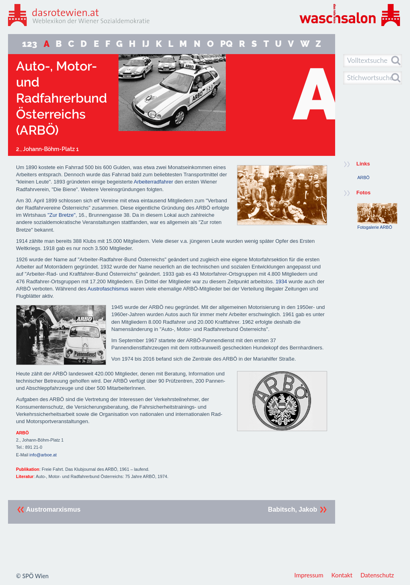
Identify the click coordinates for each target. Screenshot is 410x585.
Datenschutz (377, 575)
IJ (145, 44)
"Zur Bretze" (62, 215)
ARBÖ (363, 177)
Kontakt (342, 575)
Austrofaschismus (108, 289)
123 (29, 44)
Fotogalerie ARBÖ (377, 216)
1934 (281, 281)
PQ (226, 44)
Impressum (309, 575)
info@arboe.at (43, 454)
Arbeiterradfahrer (153, 182)
